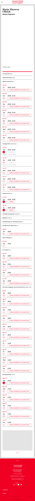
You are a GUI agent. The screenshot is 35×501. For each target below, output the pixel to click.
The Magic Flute (6, 143)
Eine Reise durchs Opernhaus (9, 225)
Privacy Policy (29, 496)
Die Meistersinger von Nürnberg (10, 221)
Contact (5, 490)
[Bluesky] (21, 484)
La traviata (5, 250)
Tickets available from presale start (19, 89)
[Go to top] (18, 460)
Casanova (5, 193)
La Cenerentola (6, 73)
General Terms (16, 496)
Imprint (4, 496)
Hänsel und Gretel (7, 81)
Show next (31, 452)
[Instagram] (13, 484)
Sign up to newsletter (16, 479)
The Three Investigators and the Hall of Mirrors (14, 287)
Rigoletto (5, 217)
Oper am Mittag (6, 237)
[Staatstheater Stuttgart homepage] (17, 2)
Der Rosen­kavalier (7, 374)
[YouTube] (18, 484)
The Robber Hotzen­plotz (8, 214)
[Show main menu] (2, 2)
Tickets (11, 201)
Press (4, 493)
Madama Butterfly (7, 77)
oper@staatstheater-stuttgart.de (17, 476)
